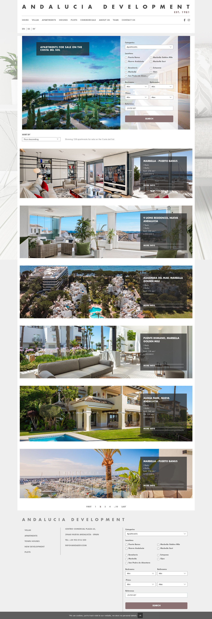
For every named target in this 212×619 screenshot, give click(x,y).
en (23, 29)
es (29, 29)
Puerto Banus (134, 57)
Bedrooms (129, 82)
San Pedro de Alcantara (138, 76)
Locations (129, 53)
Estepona (157, 68)
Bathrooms (155, 82)
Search (149, 119)
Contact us (128, 20)
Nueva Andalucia (136, 61)
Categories (130, 43)
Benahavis (132, 68)
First (88, 507)
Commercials (88, 20)
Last (123, 507)
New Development (34, 547)
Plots (74, 20)
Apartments (49, 20)
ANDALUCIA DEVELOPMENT (74, 520)
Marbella (132, 72)
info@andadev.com (76, 545)
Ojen (155, 72)
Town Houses (32, 541)
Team (116, 20)
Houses (63, 20)
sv (34, 29)
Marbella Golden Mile (163, 57)
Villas (35, 20)
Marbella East (159, 61)
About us (104, 20)
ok (140, 615)
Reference (129, 104)
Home (25, 20)
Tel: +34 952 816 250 (75, 540)
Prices (128, 93)
